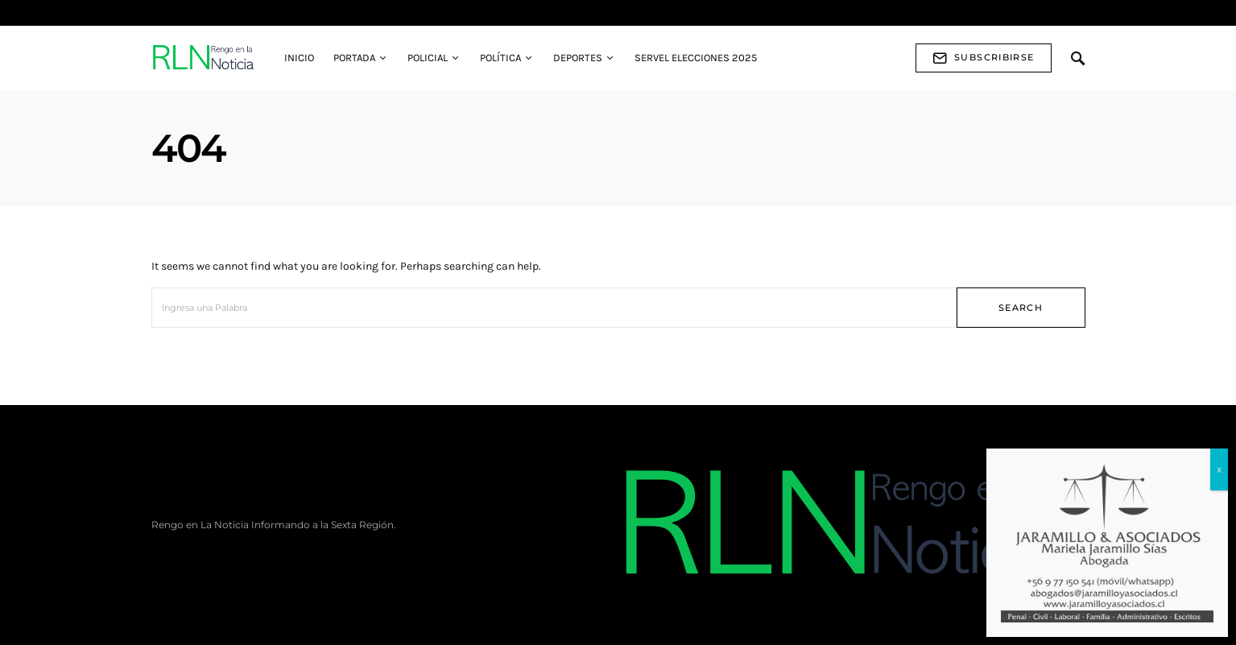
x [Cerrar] (1219, 469)
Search (1020, 307)
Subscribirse (983, 58)
